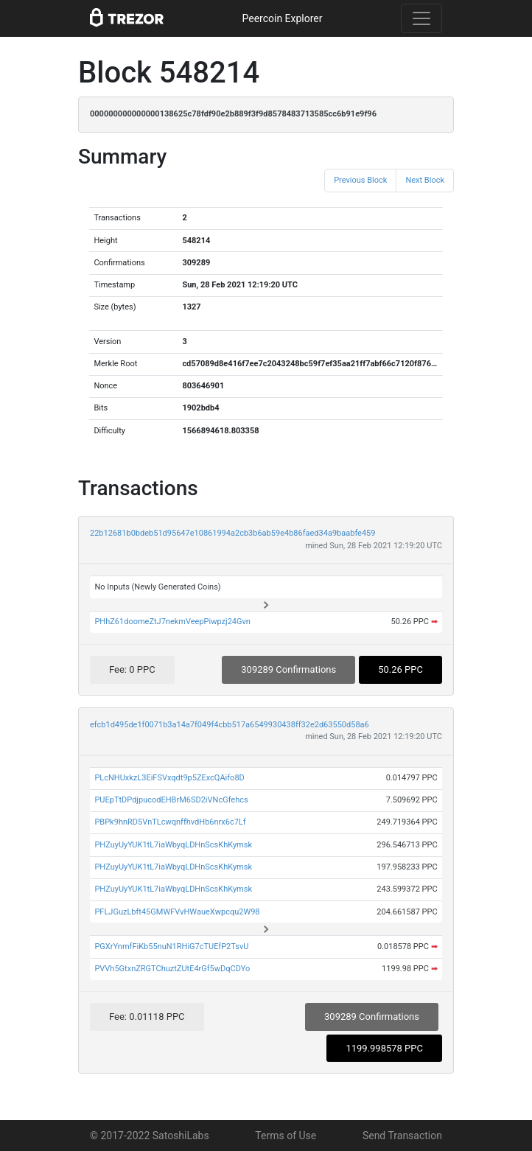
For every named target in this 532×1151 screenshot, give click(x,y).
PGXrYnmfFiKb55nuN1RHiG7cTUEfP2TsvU (171, 946)
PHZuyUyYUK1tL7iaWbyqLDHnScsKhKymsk (173, 845)
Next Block (424, 180)
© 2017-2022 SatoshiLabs (149, 1135)
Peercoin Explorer (282, 18)
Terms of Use (285, 1135)
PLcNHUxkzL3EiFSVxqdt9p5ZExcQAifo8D (169, 778)
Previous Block (360, 180)
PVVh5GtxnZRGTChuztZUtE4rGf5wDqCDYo (172, 968)
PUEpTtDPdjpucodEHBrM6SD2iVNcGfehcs (171, 800)
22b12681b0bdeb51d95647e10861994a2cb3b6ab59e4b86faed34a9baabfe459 (232, 533)
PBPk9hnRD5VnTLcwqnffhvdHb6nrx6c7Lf (169, 822)
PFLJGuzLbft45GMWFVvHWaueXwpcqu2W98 (176, 912)
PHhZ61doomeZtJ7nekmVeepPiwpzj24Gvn (172, 621)
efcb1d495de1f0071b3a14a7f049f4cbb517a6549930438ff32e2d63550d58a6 (229, 725)
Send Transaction (402, 1135)
